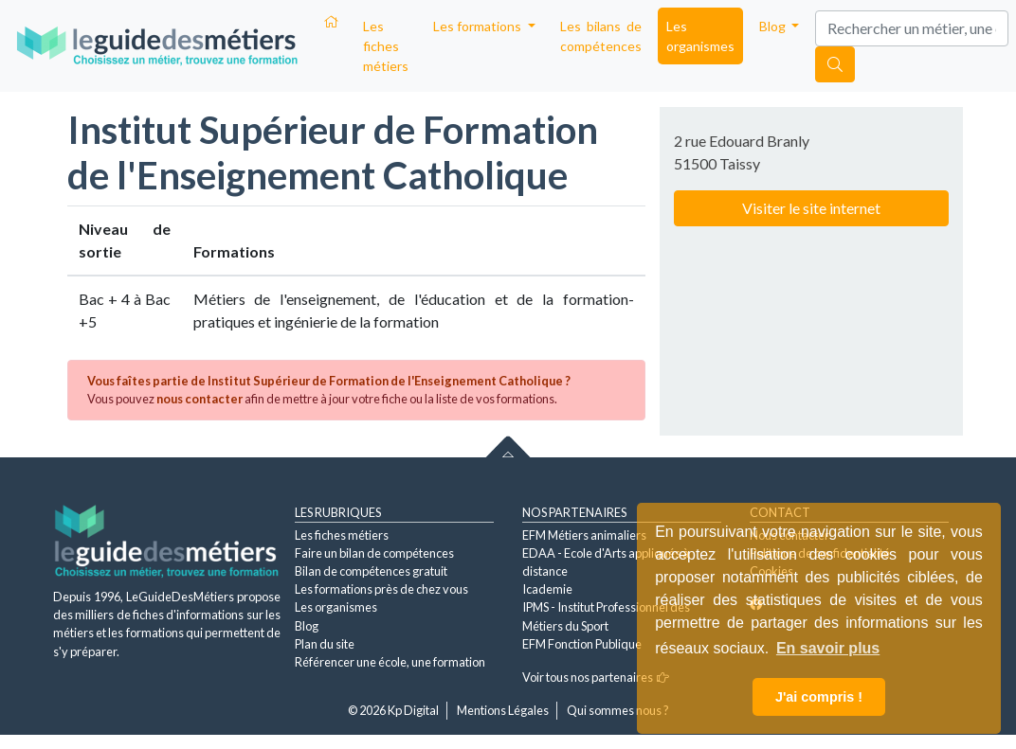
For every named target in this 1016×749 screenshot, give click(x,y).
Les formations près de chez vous (381, 589)
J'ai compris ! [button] (818, 696)
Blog (306, 625)
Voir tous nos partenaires (595, 677)
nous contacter (199, 398)
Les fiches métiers (385, 46)
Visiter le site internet (811, 208)
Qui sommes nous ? (618, 710)
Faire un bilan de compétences (374, 553)
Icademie (547, 589)
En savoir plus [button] (828, 648)
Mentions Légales (503, 710)
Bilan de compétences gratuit (371, 571)
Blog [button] (774, 26)
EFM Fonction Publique (582, 643)
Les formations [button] (478, 26)
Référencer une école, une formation (390, 661)
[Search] (911, 28)
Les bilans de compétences (601, 36)
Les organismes (700, 36)
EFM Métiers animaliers (584, 535)
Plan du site (324, 643)
